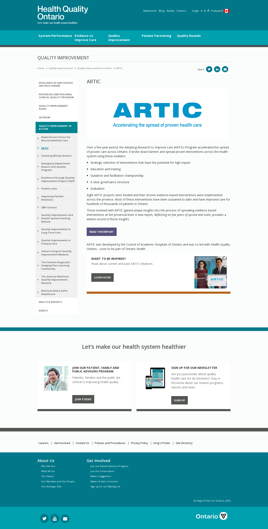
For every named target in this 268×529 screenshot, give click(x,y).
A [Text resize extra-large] (208, 10)
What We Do (48, 471)
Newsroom (150, 11)
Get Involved (62, 443)
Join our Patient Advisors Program (109, 466)
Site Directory (184, 443)
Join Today (83, 399)
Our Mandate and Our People (58, 481)
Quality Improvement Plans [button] (53, 107)
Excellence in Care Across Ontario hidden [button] (56, 84)
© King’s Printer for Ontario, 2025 (212, 500)
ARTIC (119, 68)
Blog (161, 11)
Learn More (102, 277)
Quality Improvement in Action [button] (55, 127)
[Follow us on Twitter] (44, 518)
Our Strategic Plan (51, 486)
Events (170, 11)
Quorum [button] (44, 117)
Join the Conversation (102, 471)
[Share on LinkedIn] (217, 69)
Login (195, 11)
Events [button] (43, 310)
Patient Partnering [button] (156, 35)
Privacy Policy (139, 443)
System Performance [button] (55, 35)
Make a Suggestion (100, 476)
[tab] (56, 84)
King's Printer (161, 443)
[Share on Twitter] (209, 69)
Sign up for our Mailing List (105, 486)
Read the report (101, 232)
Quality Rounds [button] (189, 35)
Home (40, 68)
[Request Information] (65, 518)
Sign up (179, 400)
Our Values (47, 476)
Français (217, 11)
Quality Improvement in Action (94, 68)
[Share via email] (225, 69)
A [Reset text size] (201, 11)
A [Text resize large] (205, 11)
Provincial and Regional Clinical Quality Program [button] (56, 96)
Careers (181, 11)
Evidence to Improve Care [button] (85, 37)
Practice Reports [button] (50, 302)
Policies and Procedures (110, 443)
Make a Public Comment (104, 481)
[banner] (63, 12)
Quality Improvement (61, 68)
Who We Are (48, 466)
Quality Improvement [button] (119, 37)
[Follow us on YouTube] (54, 518)
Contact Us (82, 443)
